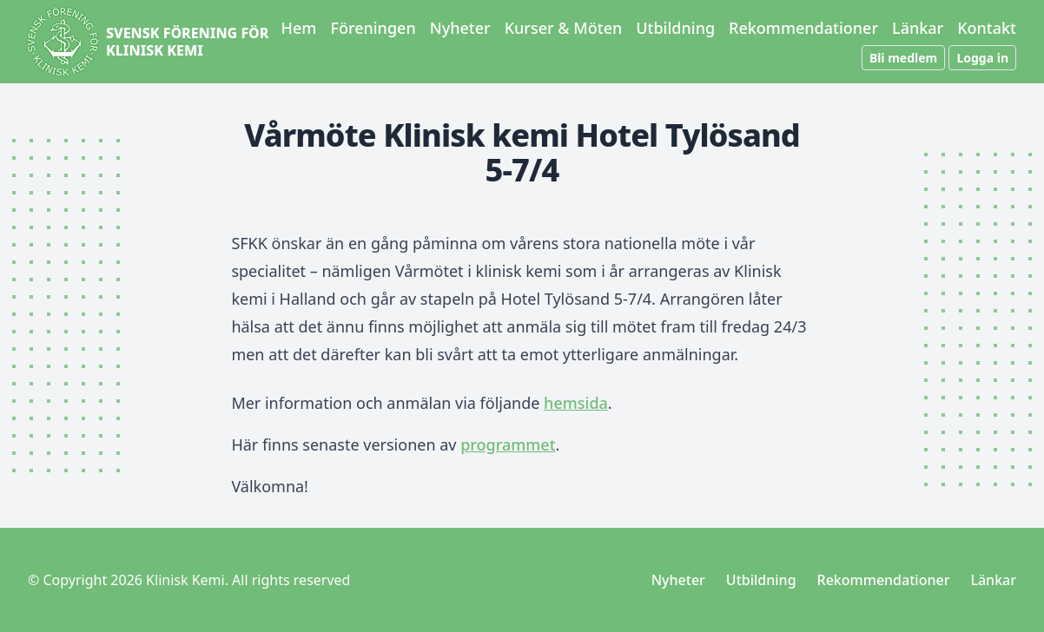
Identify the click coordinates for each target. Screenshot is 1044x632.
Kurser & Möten (564, 27)
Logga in (982, 57)
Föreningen (372, 27)
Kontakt (986, 27)
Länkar (917, 27)
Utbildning (675, 27)
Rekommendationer (803, 27)
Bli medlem (903, 57)
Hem (299, 27)
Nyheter (460, 27)
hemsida (576, 402)
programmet (507, 444)
